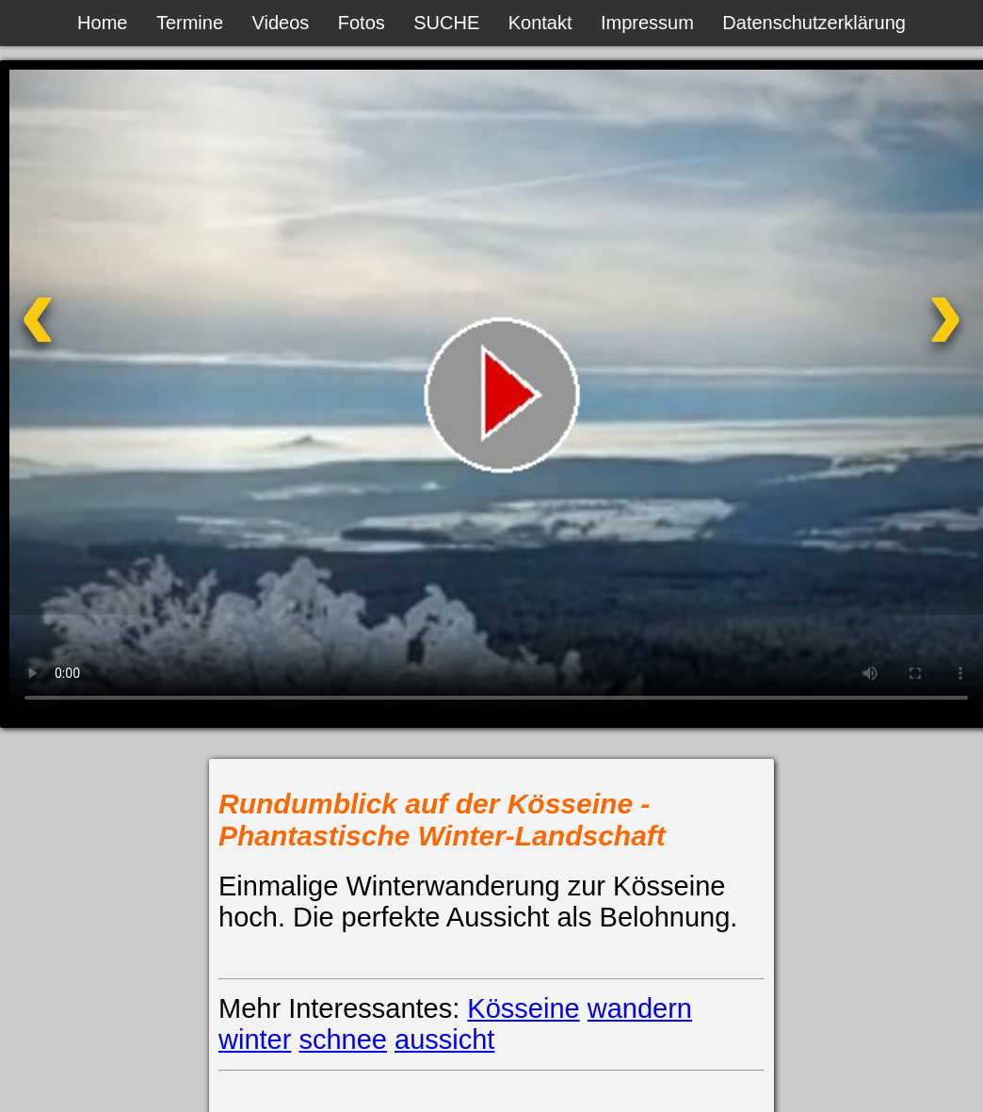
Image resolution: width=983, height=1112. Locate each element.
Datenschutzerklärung (814, 22)
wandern (640, 1008)
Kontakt (540, 22)
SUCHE (446, 22)
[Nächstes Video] (874, 337)
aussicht (444, 1039)
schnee (342, 1039)
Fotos (361, 22)
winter (254, 1039)
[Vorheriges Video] (108, 337)
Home (102, 22)
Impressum (647, 22)
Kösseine (523, 1008)
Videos (281, 22)
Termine (189, 22)
